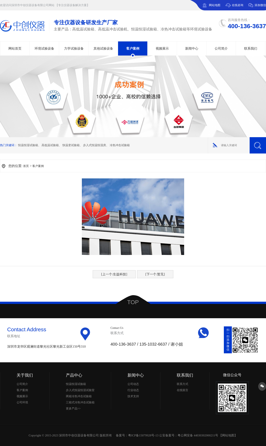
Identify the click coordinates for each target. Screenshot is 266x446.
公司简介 (221, 48)
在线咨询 (237, 5)
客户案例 (132, 48)
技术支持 (133, 396)
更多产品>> (73, 408)
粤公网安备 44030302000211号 (198, 435)
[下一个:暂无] (155, 274)
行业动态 (133, 390)
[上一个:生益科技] (114, 274)
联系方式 (182, 384)
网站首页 (14, 48)
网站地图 (214, 5)
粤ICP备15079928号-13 (143, 435)
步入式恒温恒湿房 (94, 145)
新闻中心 (191, 48)
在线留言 (182, 390)
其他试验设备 (103, 48)
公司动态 (133, 384)
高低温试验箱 (50, 145)
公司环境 (22, 402)
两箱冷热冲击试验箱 (79, 396)
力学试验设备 (74, 48)
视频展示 (162, 48)
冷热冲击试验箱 (120, 145)
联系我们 (250, 48)
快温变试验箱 (71, 145)
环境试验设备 (44, 48)
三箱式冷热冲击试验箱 (80, 402)
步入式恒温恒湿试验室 (80, 390)
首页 (26, 166)
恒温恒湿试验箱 (28, 145)
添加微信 (257, 7)
